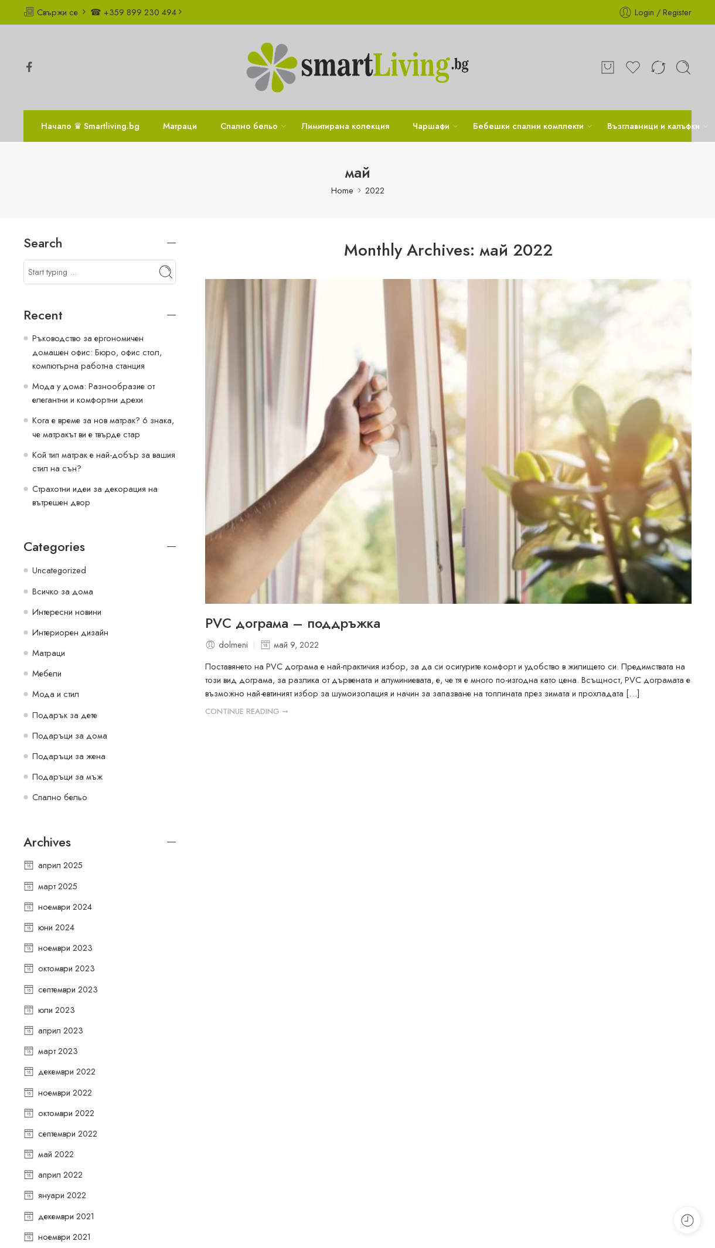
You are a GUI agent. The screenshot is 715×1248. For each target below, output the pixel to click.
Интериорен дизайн (70, 632)
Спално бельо (249, 126)
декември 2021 (66, 1216)
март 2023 (58, 1051)
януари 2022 (62, 1195)
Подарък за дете (64, 715)
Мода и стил (55, 694)
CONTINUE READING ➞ (246, 711)
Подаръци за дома (69, 735)
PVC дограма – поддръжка (292, 624)
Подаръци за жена (68, 756)
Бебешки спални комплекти (528, 126)
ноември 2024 (65, 906)
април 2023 (60, 1030)
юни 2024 (56, 927)
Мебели (47, 673)
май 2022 (56, 1154)
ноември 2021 (64, 1236)
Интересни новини (66, 612)
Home (342, 190)
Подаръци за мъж (67, 776)
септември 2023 (68, 989)
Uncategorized (59, 570)
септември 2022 (67, 1133)
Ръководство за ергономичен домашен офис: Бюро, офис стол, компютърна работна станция (97, 351)
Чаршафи (431, 126)
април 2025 (60, 865)
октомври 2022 (66, 1113)
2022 (374, 190)
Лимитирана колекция (345, 126)
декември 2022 (67, 1071)
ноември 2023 (65, 947)
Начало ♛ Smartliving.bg (90, 126)
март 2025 (57, 886)
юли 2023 (56, 1010)
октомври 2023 (66, 968)
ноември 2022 (65, 1092)
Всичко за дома (62, 591)
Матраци (180, 126)
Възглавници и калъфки (653, 126)
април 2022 (60, 1174)
